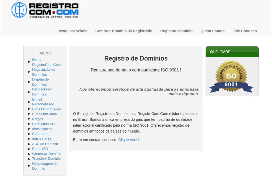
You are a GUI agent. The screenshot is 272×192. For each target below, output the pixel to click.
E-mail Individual (44, 114)
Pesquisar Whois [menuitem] (72, 31)
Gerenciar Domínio (46, 154)
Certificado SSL (44, 124)
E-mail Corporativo (46, 109)
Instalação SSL (43, 129)
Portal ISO (40, 149)
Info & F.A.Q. (42, 139)
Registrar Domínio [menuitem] (176, 31)
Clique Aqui (127, 140)
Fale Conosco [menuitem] (244, 31)
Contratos (39, 134)
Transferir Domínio (46, 159)
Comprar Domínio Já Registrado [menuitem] (123, 31)
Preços (37, 119)
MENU (45, 53)
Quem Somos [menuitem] (212, 31)
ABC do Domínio (45, 144)
